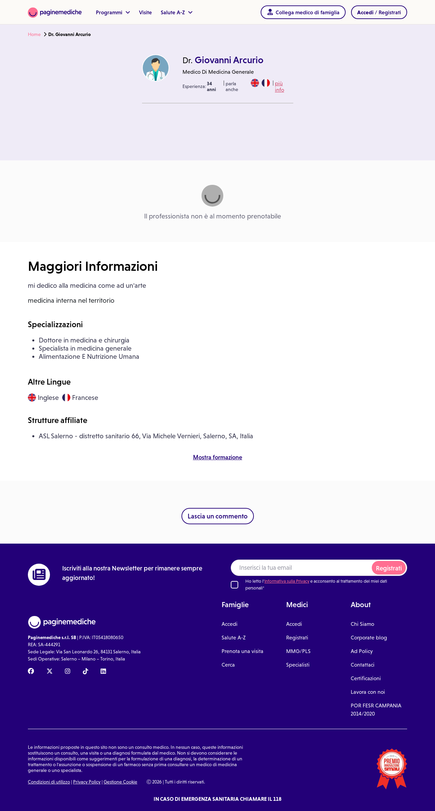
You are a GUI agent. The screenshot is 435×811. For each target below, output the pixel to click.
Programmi (113, 12)
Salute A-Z (177, 12)
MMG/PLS (298, 651)
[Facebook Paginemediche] (31, 671)
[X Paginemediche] (50, 671)
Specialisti (298, 665)
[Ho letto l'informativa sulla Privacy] (234, 584)
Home (34, 34)
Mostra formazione (217, 457)
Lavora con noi (368, 692)
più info (279, 87)
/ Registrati (379, 12)
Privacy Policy (87, 781)
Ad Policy (362, 651)
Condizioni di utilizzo (49, 781)
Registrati (389, 568)
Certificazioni (366, 678)
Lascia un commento (218, 516)
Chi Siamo (362, 624)
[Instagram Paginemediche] (67, 671)
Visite (145, 12)
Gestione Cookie (120, 781)
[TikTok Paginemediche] (85, 671)
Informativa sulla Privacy (286, 581)
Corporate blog (369, 637)
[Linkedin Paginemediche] (103, 671)
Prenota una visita (242, 651)
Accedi (230, 624)
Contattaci (363, 665)
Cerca (228, 665)
